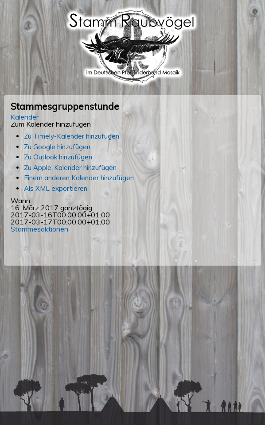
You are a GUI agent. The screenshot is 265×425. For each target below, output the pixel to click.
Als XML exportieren (55, 188)
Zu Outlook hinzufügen (58, 157)
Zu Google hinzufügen (57, 147)
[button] (51, 124)
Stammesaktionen (39, 228)
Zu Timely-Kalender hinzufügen (71, 136)
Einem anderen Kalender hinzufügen (79, 178)
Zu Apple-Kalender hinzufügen (70, 167)
